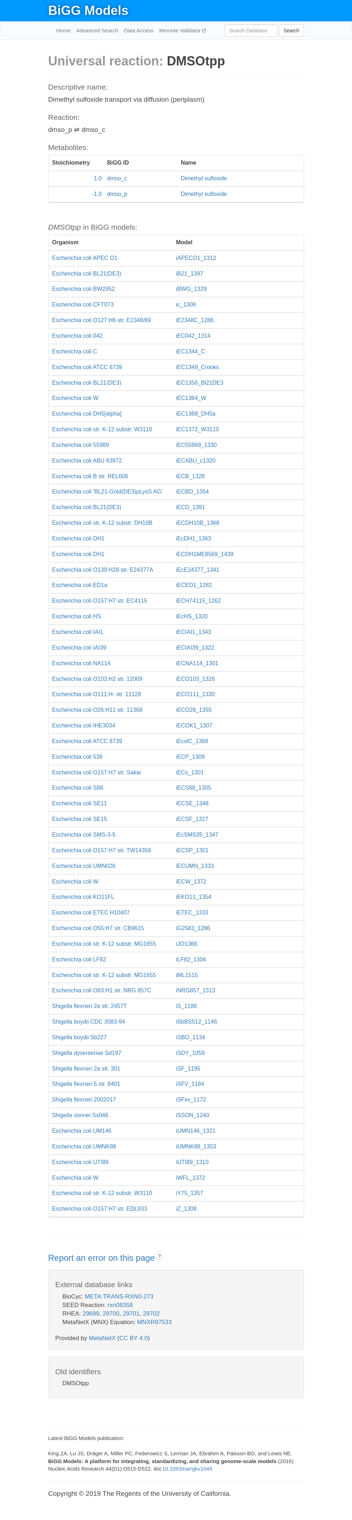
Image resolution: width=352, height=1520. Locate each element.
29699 (90, 1313)
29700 (111, 1313)
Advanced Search (97, 30)
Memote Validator (180, 30)
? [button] (159, 1256)
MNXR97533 (154, 1322)
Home (63, 30)
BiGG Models (88, 10)
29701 (131, 1313)
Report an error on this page (102, 1258)
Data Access (138, 30)
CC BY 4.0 (133, 1338)
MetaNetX (102, 1338)
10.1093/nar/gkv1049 (187, 1469)
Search (291, 30)
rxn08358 (120, 1305)
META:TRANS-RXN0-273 (119, 1296)
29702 (151, 1313)
